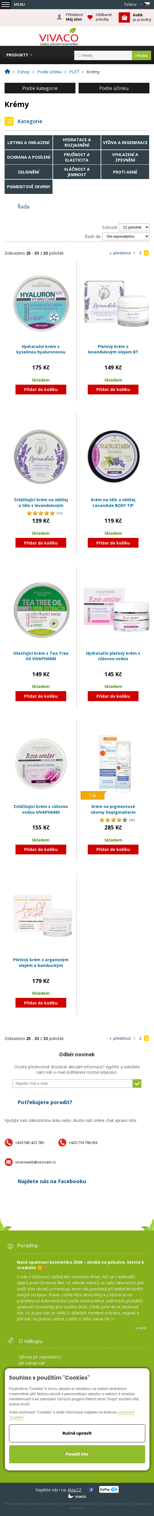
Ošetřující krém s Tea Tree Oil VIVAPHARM (41, 656)
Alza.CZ (74, 1490)
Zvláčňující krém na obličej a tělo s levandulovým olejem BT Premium (41, 505)
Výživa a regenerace (125, 142)
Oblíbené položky (104, 17)
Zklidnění (28, 172)
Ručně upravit (77, 1433)
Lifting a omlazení (28, 142)
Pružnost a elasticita (77, 157)
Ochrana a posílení (28, 157)
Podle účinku (114, 88)
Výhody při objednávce (40, 1357)
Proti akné (125, 172)
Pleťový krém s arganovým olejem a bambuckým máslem (41, 965)
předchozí (122, 252)
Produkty (17, 55)
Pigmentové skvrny (28, 186)
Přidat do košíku (41, 389)
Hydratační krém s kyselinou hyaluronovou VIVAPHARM (40, 352)
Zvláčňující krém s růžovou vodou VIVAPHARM (40, 809)
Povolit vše (77, 1454)
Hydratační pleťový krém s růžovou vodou (113, 656)
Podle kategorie (40, 88)
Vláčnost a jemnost (77, 171)
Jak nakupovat (32, 1363)
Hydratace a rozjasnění (77, 142)
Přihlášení (74, 17)
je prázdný (142, 17)
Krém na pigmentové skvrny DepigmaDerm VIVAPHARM (113, 812)
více (142, 1327)
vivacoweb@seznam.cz (35, 1162)
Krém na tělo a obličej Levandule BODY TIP (113, 502)
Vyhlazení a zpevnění (125, 157)
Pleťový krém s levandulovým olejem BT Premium (113, 352)
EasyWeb (50, 1503)
